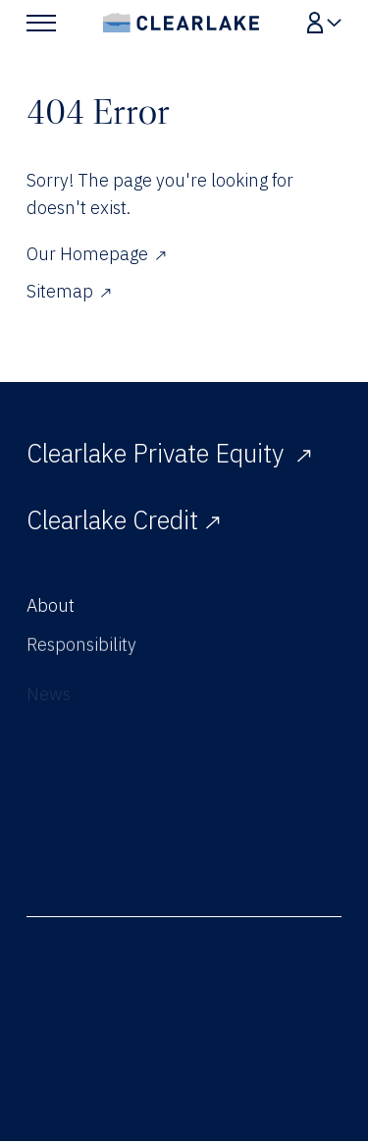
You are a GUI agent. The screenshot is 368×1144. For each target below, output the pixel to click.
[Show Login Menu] (324, 22)
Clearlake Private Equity (168, 453)
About (50, 609)
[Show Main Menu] (41, 22)
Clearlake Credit (123, 520)
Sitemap (68, 291)
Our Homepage (96, 254)
